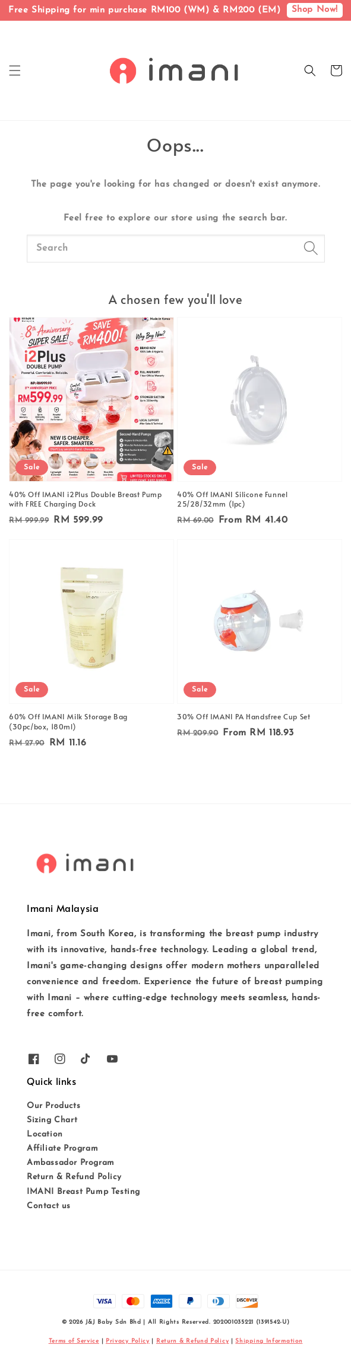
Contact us (49, 1206)
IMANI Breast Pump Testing (83, 1191)
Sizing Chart (52, 1120)
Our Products (53, 1106)
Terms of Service (74, 1341)
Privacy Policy (128, 1341)
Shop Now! (315, 9)
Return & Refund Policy (74, 1177)
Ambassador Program (71, 1162)
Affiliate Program (62, 1148)
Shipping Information (268, 1341)
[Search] (311, 248)
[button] (15, 70)
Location (45, 1134)
